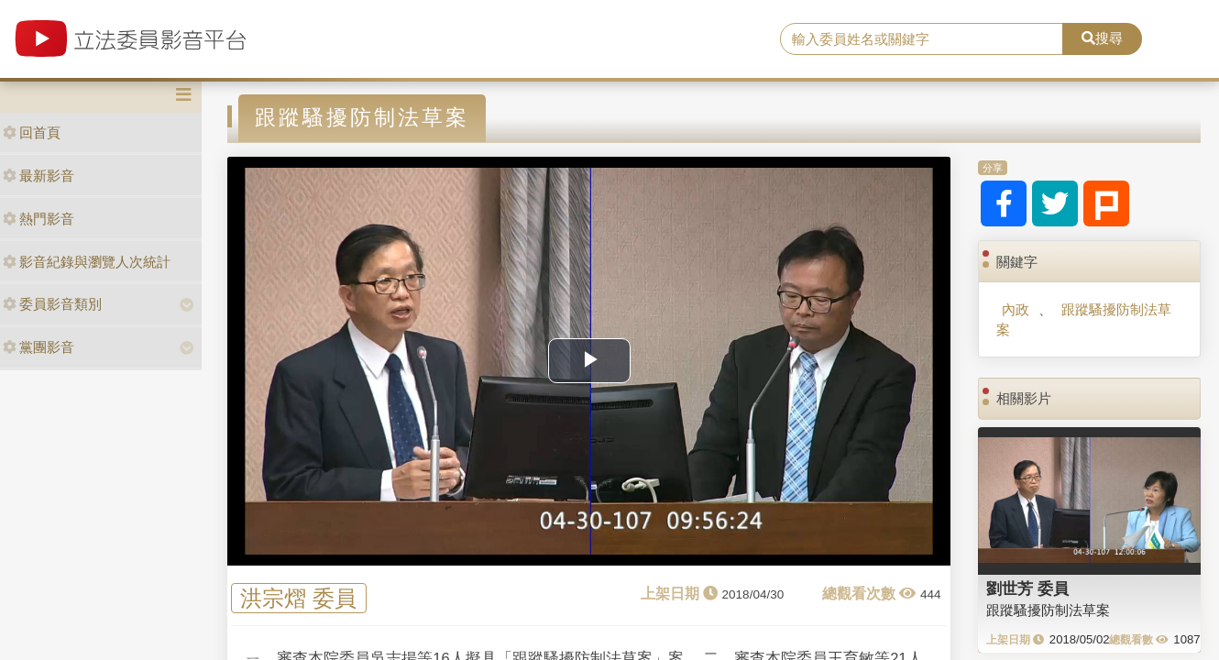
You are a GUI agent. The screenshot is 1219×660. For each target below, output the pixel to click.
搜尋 (1102, 38)
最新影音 (38, 175)
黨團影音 (38, 347)
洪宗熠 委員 (298, 598)
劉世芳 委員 (1027, 588)
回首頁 (31, 132)
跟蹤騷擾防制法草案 (1083, 319)
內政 (1015, 309)
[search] (921, 39)
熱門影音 (38, 218)
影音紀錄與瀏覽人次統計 (86, 262)
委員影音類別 (52, 304)
